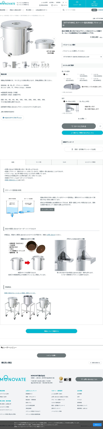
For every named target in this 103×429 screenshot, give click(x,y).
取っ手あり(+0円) (70, 101)
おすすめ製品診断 (30, 405)
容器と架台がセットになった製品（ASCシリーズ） (20, 293)
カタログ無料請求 (56, 402)
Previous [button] (2, 39)
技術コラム (28, 402)
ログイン (55, 5)
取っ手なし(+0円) (84, 101)
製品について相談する (51, 331)
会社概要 (79, 393)
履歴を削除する (96, 362)
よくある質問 (44, 2)
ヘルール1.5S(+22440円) (97, 75)
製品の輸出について (82, 405)
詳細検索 (100, 10)
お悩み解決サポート (41, 10)
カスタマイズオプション (6, 409)
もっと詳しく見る (47, 209)
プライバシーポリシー (29, 426)
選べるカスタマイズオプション (12, 118)
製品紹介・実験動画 (31, 399)
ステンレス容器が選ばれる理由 (8, 414)
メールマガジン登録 (57, 411)
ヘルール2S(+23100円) (70, 79)
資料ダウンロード (56, 408)
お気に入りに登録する (100, 126)
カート (65, 5)
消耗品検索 (28, 408)
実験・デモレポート (31, 396)
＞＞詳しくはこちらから (67, 92)
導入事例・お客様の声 (5, 404)
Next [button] (54, 39)
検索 (94, 10)
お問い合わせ (51, 235)
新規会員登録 (44, 5)
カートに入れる (80, 126)
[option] (28, 39)
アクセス (79, 399)
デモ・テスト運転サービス (58, 399)
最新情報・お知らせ (82, 408)
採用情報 (58, 2)
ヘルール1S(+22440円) (83, 75)
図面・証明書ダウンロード (58, 405)
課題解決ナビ (29, 393)
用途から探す (3, 396)
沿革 (78, 396)
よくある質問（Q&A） (57, 393)
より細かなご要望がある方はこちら (82, 133)
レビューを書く (51, 355)
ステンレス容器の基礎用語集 (33, 414)
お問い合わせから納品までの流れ (60, 396)
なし (67, 74)
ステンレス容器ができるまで (33, 411)
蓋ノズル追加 (66, 71)
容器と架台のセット (11, 180)
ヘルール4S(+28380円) (97, 79)
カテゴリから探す (4, 393)
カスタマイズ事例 (4, 407)
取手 (63, 98)
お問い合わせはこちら (90, 379)
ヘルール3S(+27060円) (83, 79)
